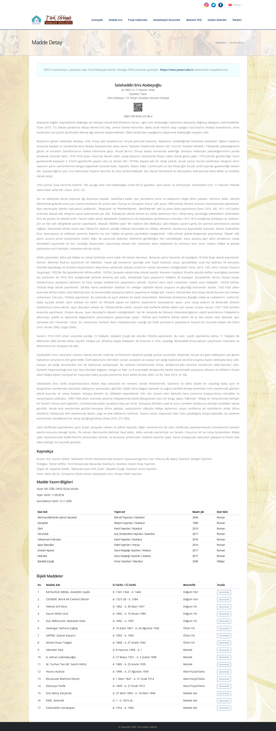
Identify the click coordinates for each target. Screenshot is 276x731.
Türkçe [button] (235, 5)
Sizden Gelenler (217, 20)
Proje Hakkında (137, 20)
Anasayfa (97, 20)
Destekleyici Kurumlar (166, 20)
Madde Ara (115, 20)
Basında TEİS (194, 20)
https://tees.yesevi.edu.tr (177, 70)
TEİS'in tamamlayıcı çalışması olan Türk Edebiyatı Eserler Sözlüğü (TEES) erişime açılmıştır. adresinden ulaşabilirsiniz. (136, 70)
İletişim (237, 20)
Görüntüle (224, 592)
